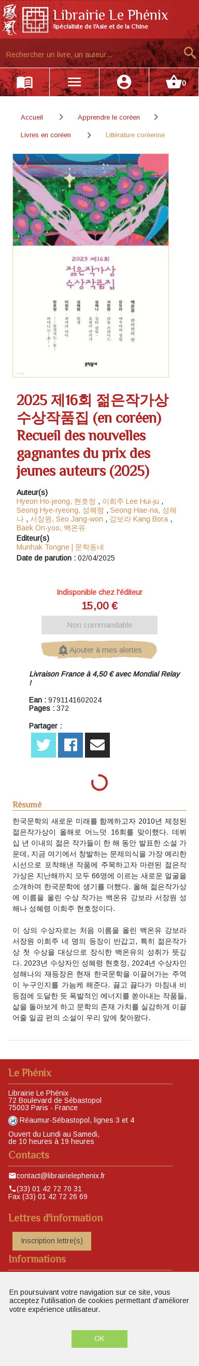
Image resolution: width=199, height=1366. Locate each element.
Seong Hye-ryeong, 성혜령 (60, 510)
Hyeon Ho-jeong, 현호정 (56, 501)
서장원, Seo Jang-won (66, 519)
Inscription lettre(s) (52, 1241)
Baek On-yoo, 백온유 (51, 528)
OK (99, 1338)
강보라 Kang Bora (138, 519)
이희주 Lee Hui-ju (130, 501)
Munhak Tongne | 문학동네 (60, 547)
